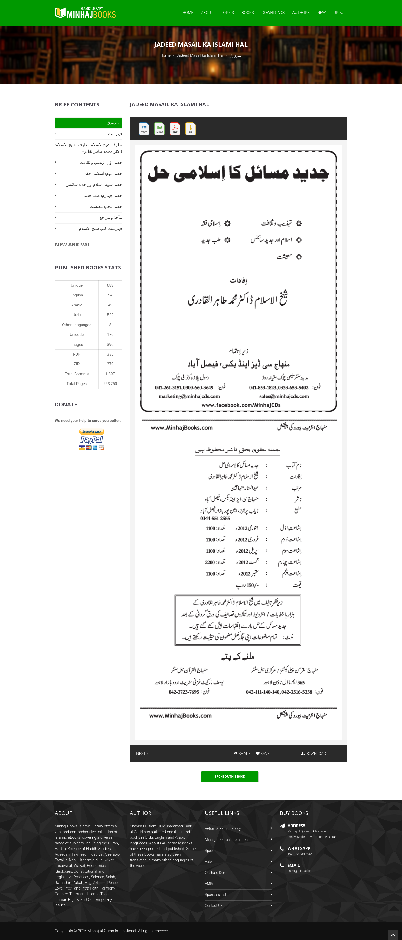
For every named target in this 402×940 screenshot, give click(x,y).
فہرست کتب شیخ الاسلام (100, 228)
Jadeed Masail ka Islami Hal (200, 55)
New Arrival (73, 244)
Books (248, 12)
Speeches (212, 850)
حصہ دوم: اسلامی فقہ (103, 173)
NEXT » (142, 753)
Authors (301, 12)
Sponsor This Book (229, 777)
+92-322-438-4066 (300, 854)
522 (110, 314)
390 (110, 344)
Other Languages (76, 324)
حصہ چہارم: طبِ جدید (103, 195)
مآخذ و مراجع (111, 217)
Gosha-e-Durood (218, 873)
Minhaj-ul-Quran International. (112, 930)
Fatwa (210, 862)
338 (110, 354)
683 (110, 285)
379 (110, 364)
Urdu (338, 12)
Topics (227, 12)
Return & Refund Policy (223, 828)
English (77, 295)
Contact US (214, 906)
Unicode (77, 334)
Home (187, 12)
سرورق (113, 122)
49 (110, 305)
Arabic (76, 305)
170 (110, 334)
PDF (76, 354)
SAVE (263, 753)
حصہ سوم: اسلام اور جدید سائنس (94, 184)
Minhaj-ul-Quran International (227, 839)
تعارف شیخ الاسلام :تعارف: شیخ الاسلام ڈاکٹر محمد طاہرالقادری (89, 148)
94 (110, 295)
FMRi (209, 884)
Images (76, 344)
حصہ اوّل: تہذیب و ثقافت (101, 162)
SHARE (242, 753)
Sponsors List (216, 895)
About (207, 12)
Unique (77, 285)
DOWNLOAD (313, 753)
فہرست (115, 133)
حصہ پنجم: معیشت (106, 206)
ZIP (77, 364)
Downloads (273, 12)
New (321, 12)
